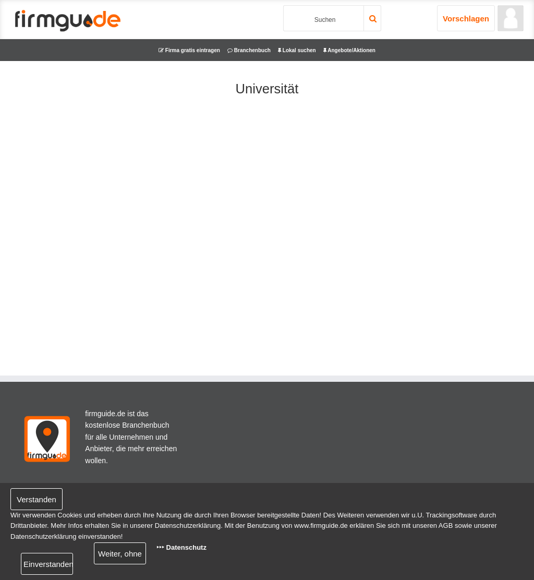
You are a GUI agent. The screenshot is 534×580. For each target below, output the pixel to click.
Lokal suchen (297, 50)
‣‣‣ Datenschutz (181, 547)
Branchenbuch (249, 50)
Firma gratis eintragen (189, 50)
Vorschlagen (466, 18)
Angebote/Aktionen (349, 50)
